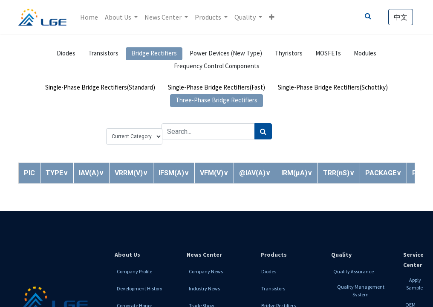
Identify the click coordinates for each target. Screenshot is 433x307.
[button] (272, 17)
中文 (400, 17)
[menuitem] (89, 17)
